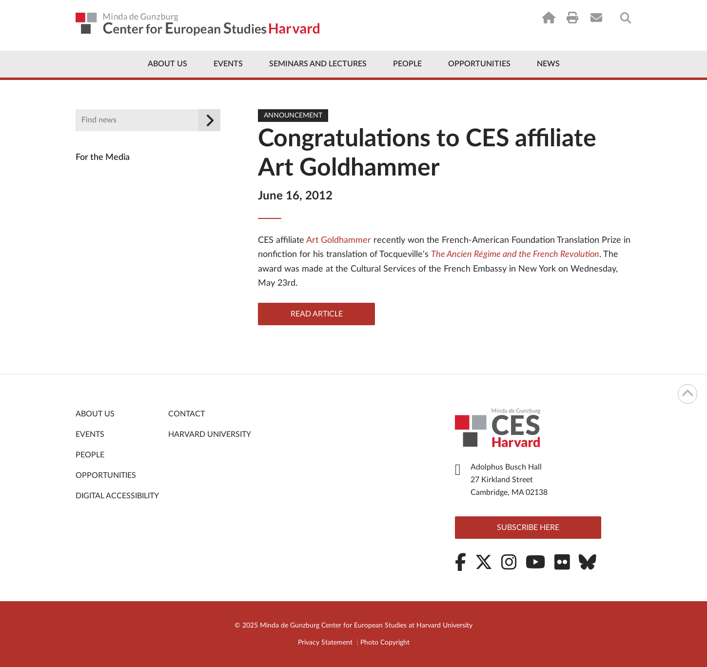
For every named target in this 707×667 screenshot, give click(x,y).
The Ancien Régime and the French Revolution (515, 254)
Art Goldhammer (338, 240)
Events (228, 64)
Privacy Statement (325, 642)
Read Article (317, 314)
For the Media (103, 157)
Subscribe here (528, 527)
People (407, 64)
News (548, 64)
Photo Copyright (385, 642)
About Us (167, 64)
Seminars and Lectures (318, 64)
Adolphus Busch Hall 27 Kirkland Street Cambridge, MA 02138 (509, 479)
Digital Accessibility (117, 496)
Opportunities (479, 64)
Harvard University (209, 434)
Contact (186, 414)
